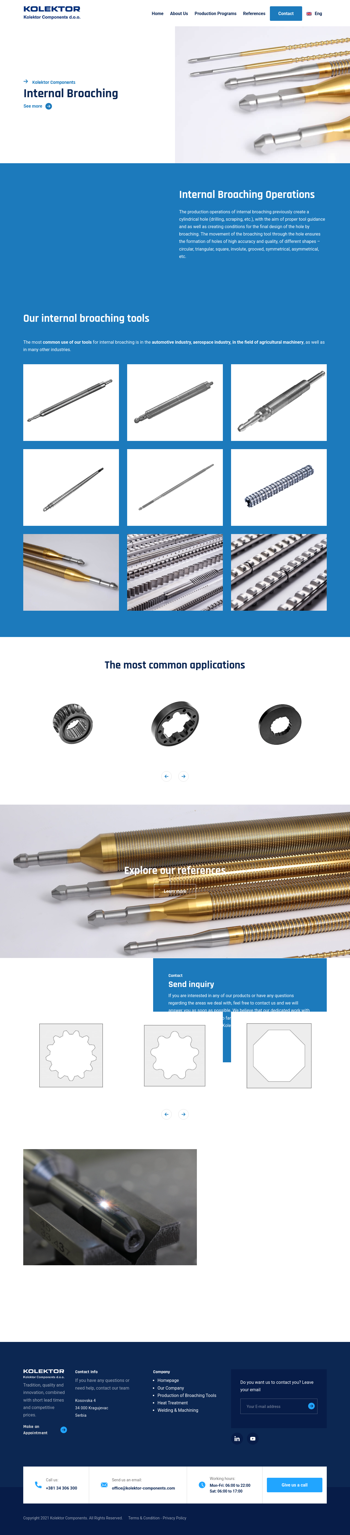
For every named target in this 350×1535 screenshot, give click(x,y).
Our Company (171, 1388)
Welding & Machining (178, 1410)
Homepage (168, 1380)
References (254, 13)
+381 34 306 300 (61, 1488)
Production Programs (216, 13)
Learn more (175, 891)
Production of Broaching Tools (187, 1395)
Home (158, 13)
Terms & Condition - (145, 1518)
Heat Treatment (173, 1402)
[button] (71, 402)
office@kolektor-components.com (143, 1488)
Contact (286, 13)
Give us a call (295, 1485)
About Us (179, 13)
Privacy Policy (174, 1518)
